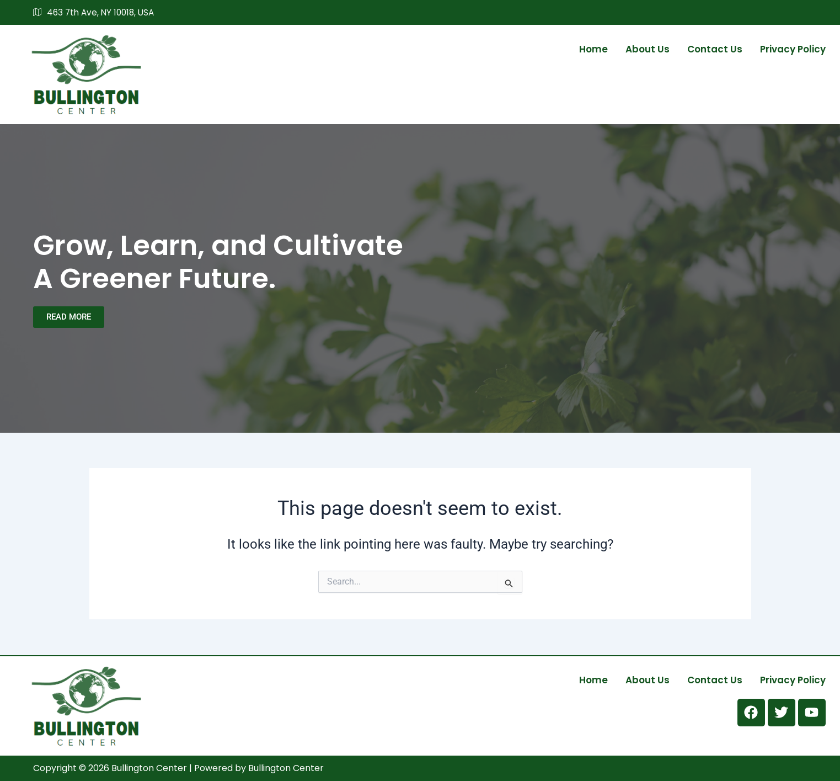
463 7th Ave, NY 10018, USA (96, 13)
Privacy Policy (793, 48)
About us (647, 48)
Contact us (714, 48)
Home (593, 48)
